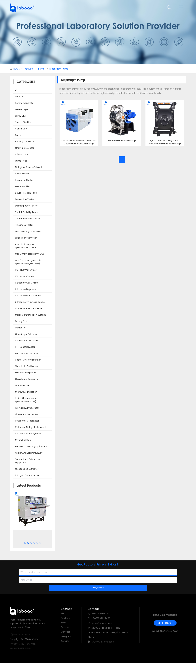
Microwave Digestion (26, 391)
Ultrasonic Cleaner (25, 276)
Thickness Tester (24, 225)
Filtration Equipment (26, 372)
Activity (65, 641)
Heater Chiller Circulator (28, 359)
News (63, 622)
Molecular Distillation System (30, 314)
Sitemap (31, 643)
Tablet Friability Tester (27, 212)
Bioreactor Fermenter (26, 414)
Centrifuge (21, 128)
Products (28, 68)
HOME (16, 68)
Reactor (19, 96)
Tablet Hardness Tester (27, 218)
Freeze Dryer (21, 109)
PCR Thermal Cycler (25, 269)
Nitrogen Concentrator (27, 475)
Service (65, 627)
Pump (41, 68)
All (16, 90)
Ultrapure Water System (28, 433)
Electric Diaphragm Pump (122, 140)
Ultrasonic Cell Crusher (27, 282)
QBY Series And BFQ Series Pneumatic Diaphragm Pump (165, 142)
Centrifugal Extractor (26, 334)
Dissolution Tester (24, 199)
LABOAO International (103, 641)
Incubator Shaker (24, 180)
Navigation (66, 636)
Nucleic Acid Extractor (26, 340)
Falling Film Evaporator (27, 407)
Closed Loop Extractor (26, 468)
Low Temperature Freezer (29, 308)
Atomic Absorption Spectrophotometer (26, 246)
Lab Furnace (21, 154)
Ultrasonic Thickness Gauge (30, 302)
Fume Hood (21, 160)
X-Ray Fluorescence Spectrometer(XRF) (26, 400)
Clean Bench (22, 173)
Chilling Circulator (24, 147)
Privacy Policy (17, 643)
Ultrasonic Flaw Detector (28, 295)
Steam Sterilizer (23, 122)
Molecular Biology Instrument (30, 427)
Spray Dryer (21, 115)
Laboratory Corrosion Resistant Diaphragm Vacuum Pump (79, 142)
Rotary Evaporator (24, 103)
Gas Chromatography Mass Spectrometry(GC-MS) (30, 262)
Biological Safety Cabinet (28, 167)
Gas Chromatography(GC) (29, 253)
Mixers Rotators (23, 440)
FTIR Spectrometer (25, 346)
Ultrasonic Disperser (25, 289)
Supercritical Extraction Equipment (27, 461)
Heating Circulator (25, 141)
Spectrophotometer (26, 237)
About (64, 613)
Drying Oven (21, 321)
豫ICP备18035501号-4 (20, 648)
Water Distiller (22, 186)
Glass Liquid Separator (27, 379)
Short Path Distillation (26, 366)
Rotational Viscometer (27, 420)
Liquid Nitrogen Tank (26, 192)
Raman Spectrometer (27, 353)
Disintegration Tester (26, 205)
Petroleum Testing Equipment (31, 446)
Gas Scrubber (22, 385)
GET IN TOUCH (165, 622)
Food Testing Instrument (28, 231)
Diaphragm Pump (58, 68)
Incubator (20, 327)
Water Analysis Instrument (29, 452)
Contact (65, 631)
